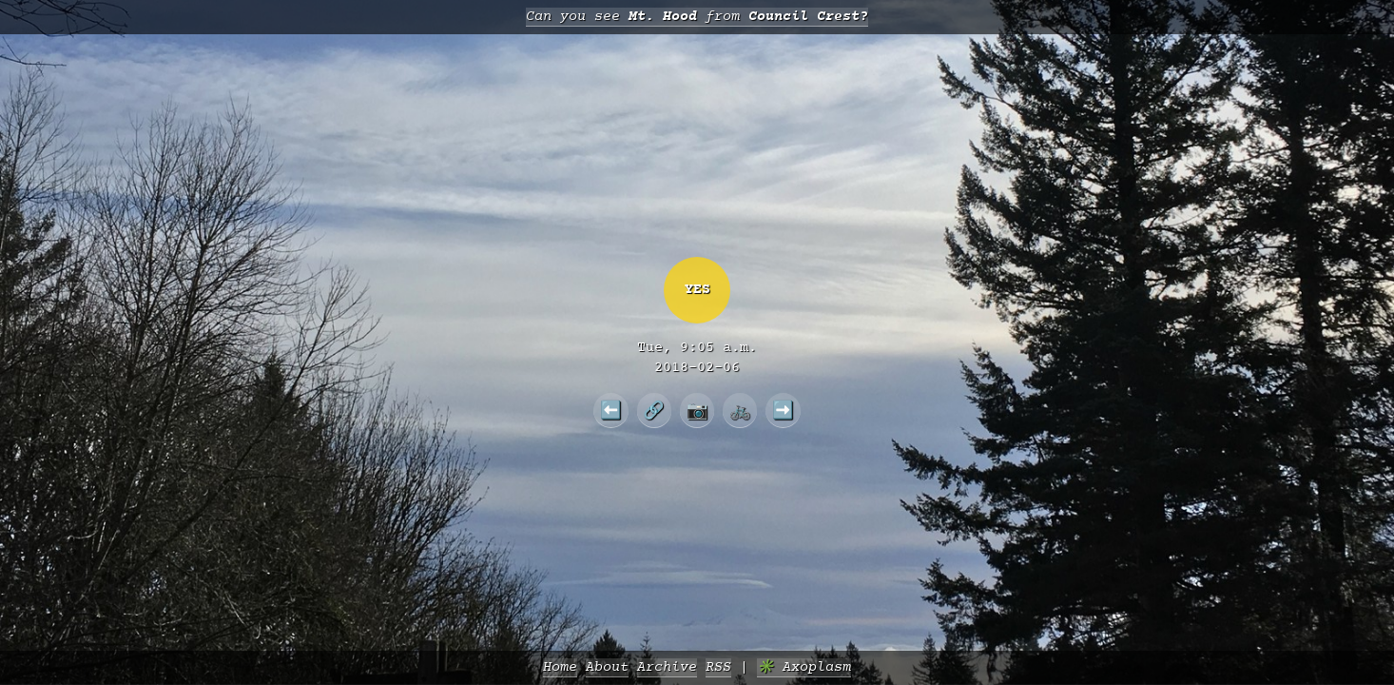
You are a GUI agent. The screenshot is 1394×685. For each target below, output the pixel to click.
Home (560, 667)
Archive (667, 667)
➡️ (783, 410)
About (607, 667)
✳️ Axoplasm (804, 667)
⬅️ (611, 410)
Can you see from (697, 17)
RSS (718, 667)
